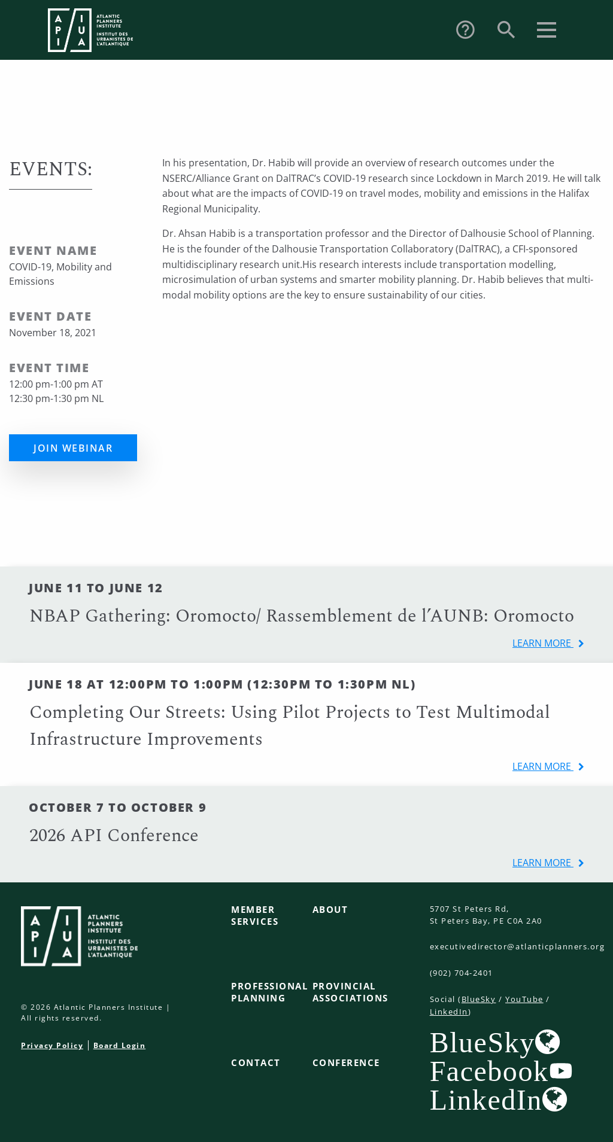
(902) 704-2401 (461, 972)
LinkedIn (449, 1011)
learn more (542, 643)
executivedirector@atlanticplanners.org (517, 946)
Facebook (489, 1070)
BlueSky (479, 999)
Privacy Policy (52, 1045)
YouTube (524, 999)
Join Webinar (73, 448)
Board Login (119, 1045)
